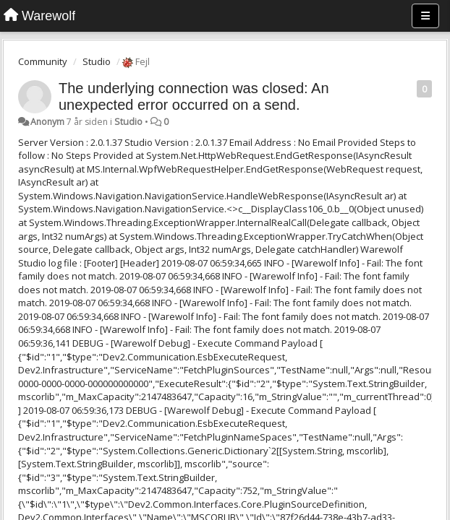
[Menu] (425, 16)
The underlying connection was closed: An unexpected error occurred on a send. (194, 96)
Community (42, 61)
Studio (96, 61)
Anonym (47, 122)
